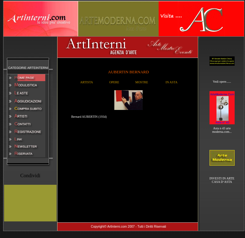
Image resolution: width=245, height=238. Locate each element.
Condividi (30, 175)
